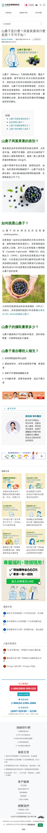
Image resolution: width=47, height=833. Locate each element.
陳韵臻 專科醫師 (7, 39)
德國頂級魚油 (24, 731)
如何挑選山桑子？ (17, 122)
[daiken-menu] (44, 5)
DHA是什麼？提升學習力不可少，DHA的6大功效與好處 (11, 522)
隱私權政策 (31, 824)
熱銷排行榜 (23, 13)
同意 (40, 825)
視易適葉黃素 (24, 742)
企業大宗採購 (23, 694)
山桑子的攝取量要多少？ (19, 125)
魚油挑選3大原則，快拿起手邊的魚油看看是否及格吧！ (35, 494)
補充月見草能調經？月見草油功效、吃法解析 (21, 756)
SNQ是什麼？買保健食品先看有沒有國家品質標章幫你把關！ (35, 550)
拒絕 (23, 829)
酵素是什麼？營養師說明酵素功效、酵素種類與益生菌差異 (11, 550)
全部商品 (8, 13)
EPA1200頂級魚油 (23, 735)
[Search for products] (41, 4)
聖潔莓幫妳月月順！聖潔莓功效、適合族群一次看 (23, 766)
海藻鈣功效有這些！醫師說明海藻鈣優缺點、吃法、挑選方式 (11, 494)
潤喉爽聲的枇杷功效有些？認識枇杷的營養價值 (22, 769)
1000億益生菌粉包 (23, 746)
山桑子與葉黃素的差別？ (19, 118)
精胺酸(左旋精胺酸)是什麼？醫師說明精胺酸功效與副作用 (35, 522)
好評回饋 (38, 13)
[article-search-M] (20, 24)
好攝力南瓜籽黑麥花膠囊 (23, 738)
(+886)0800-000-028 (23, 688)
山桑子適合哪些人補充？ (19, 128)
